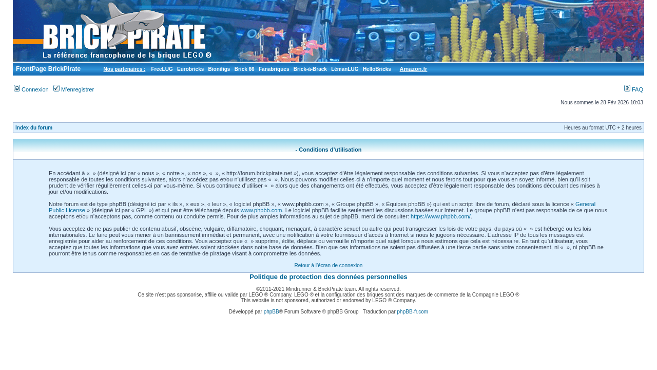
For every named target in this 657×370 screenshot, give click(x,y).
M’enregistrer (73, 89)
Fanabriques (274, 69)
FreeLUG (161, 69)
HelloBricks (377, 69)
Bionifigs (219, 69)
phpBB (271, 311)
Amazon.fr (414, 69)
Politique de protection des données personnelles (328, 277)
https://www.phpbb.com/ (441, 216)
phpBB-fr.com (413, 311)
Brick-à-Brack (310, 69)
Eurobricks (190, 69)
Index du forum (33, 128)
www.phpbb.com (261, 210)
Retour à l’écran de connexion (329, 265)
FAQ (633, 89)
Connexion (31, 89)
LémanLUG (344, 69)
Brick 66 (245, 69)
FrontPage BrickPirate (47, 68)
